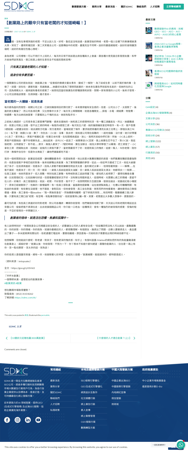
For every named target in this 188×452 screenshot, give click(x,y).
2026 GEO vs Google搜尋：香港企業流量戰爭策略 (168, 45)
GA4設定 (150, 107)
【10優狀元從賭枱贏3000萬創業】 (25, 338)
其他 (6, 18)
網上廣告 (150, 146)
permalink (45, 315)
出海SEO (29, 406)
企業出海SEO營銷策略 (157, 112)
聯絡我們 (141, 6)
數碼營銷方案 (80, 6)
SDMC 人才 (31, 32)
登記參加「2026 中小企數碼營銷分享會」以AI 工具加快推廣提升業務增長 (168, 59)
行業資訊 (150, 152)
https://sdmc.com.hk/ (25, 297)
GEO (40, 402)
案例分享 (97, 6)
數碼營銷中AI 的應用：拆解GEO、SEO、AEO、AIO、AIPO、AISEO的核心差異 (168, 31)
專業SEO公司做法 (155, 129)
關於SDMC (127, 6)
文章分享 (150, 118)
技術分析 (150, 135)
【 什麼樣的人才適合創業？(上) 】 (116, 338)
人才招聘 (155, 6)
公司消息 (150, 124)
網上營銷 (150, 141)
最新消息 (111, 6)
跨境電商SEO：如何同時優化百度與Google (168, 85)
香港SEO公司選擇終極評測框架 (168, 72)
